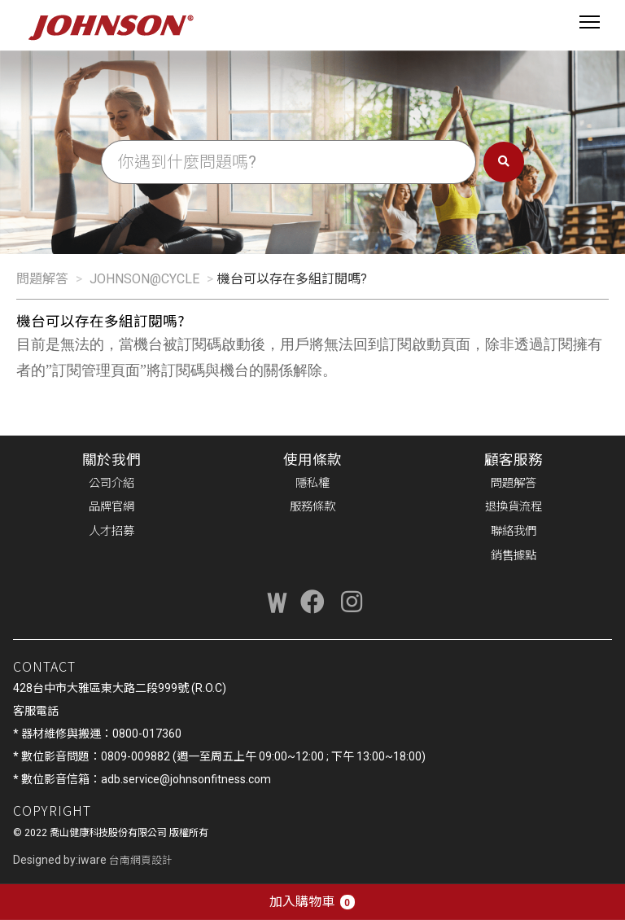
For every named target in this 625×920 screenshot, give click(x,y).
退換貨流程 (513, 507)
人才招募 (111, 531)
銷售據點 (513, 556)
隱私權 (312, 483)
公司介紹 (111, 483)
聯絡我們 (513, 531)
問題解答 (42, 279)
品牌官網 (111, 507)
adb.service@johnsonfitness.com (186, 779)
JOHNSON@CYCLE (144, 279)
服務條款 (312, 507)
